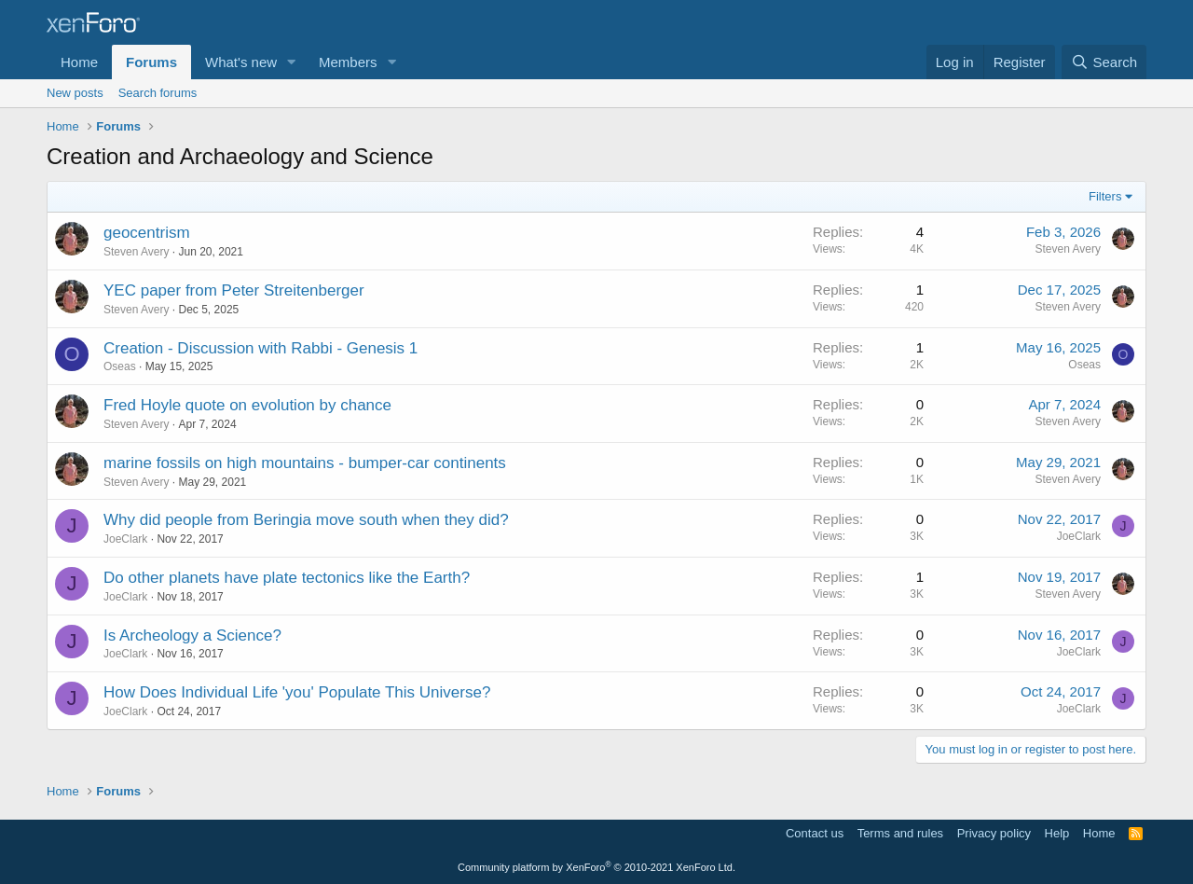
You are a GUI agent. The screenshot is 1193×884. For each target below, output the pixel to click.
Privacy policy (994, 833)
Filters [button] (1105, 196)
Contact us (814, 833)
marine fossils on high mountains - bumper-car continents (304, 463)
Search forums (158, 93)
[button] (292, 62)
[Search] (1104, 62)
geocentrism (146, 233)
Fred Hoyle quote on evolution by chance (247, 405)
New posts (75, 93)
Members (348, 62)
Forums (151, 62)
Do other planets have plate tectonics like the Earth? (286, 578)
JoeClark (125, 539)
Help (1057, 833)
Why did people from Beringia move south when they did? (306, 520)
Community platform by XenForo (596, 867)
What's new (241, 62)
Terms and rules (900, 833)
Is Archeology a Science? (192, 635)
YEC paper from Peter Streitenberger (233, 290)
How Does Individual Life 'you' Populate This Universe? (296, 692)
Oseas (119, 366)
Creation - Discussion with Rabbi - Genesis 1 (260, 348)
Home (79, 62)
